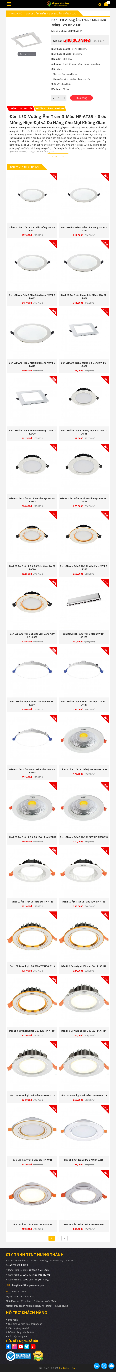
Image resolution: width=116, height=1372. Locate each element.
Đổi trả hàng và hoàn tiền (21, 1332)
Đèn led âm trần (36, 13)
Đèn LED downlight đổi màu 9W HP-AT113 (32, 1095)
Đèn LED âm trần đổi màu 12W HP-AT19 (83, 901)
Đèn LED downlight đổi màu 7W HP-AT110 (32, 966)
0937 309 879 (36, 1269)
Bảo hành (13, 1319)
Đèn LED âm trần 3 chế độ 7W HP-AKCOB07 (84, 769)
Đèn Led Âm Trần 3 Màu (62, 13)
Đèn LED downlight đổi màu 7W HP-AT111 (83, 1030)
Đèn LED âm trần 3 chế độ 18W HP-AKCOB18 (84, 837)
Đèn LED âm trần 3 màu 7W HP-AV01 (32, 1159)
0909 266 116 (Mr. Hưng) (36, 1279)
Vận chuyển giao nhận (19, 1328)
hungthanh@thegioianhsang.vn (28, 1285)
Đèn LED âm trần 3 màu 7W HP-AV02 (32, 1224)
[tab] (21, 108)
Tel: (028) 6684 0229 (17, 1264)
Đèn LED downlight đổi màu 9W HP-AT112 (83, 966)
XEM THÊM (58, 156)
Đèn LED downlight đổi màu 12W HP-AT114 (32, 1030)
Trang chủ (15, 13)
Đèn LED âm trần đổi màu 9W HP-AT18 (32, 901)
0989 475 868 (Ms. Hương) (37, 1274)
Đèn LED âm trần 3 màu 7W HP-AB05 (83, 1159)
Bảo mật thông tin (17, 1336)
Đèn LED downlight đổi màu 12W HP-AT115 (84, 1095)
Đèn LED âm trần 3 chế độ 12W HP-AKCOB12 (32, 837)
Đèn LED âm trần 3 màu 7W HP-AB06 (83, 1224)
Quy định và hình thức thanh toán (25, 1323)
